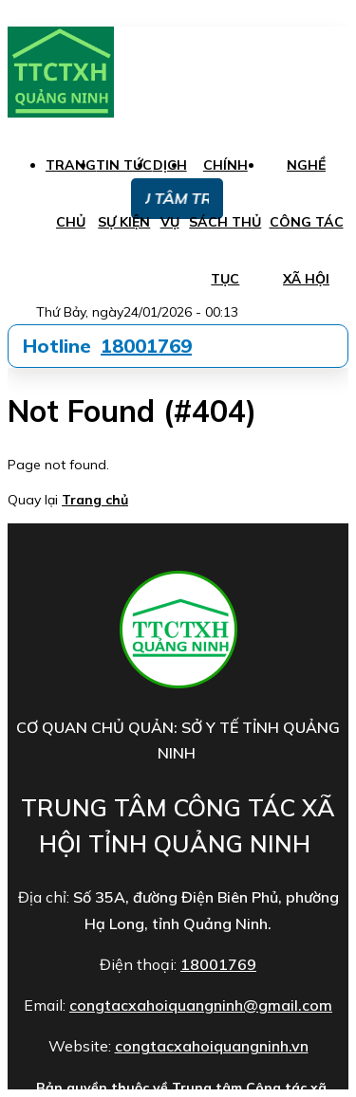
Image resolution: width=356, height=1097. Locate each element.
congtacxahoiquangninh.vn (212, 1045)
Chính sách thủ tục (225, 221)
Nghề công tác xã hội (307, 221)
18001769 (146, 345)
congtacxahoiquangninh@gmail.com (200, 1005)
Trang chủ (95, 499)
